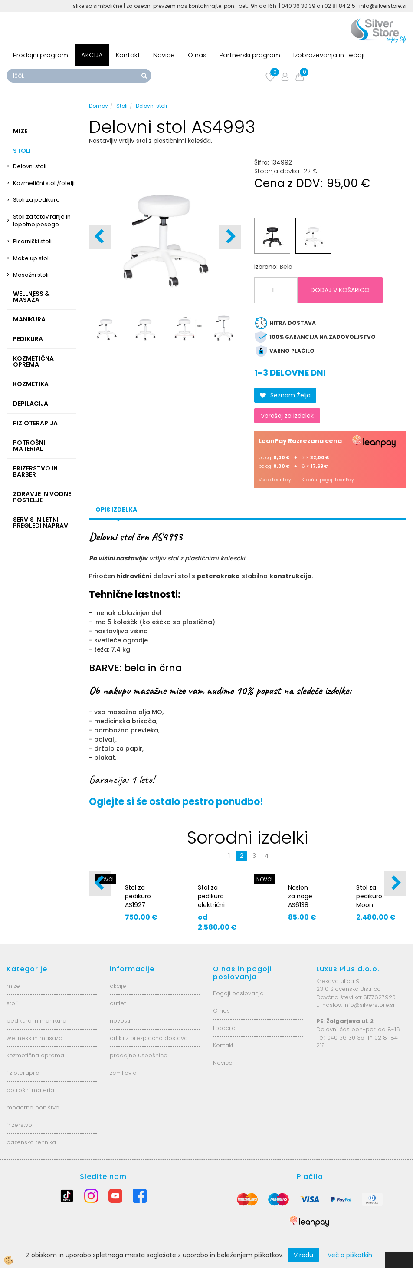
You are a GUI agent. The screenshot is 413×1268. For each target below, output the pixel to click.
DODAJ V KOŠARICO (340, 290)
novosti (120, 1020)
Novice (164, 55)
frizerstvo (19, 1125)
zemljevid (123, 1073)
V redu (303, 1255)
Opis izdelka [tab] (116, 509)
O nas (197, 55)
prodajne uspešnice (138, 1055)
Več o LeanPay (275, 479)
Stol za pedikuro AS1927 (138, 896)
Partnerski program (250, 55)
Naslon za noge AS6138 (300, 896)
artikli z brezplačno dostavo (149, 1038)
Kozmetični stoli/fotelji (44, 183)
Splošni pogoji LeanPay (327, 479)
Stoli (122, 105)
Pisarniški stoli (32, 241)
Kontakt (128, 55)
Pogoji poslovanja (238, 993)
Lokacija (224, 1028)
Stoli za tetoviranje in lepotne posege (42, 220)
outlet (118, 1003)
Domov (98, 105)
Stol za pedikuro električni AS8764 (211, 900)
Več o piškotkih (350, 1255)
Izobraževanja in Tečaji (328, 55)
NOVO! (264, 879)
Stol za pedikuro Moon (369, 896)
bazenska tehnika (31, 1142)
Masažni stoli (31, 275)
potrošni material (31, 1090)
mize (13, 986)
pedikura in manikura (36, 1020)
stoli (12, 1003)
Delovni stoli (29, 166)
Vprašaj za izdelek (287, 415)
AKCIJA (92, 55)
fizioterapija (23, 1073)
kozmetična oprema (35, 1055)
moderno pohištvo (33, 1107)
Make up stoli (31, 258)
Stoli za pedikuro (36, 199)
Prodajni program (40, 55)
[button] (230, 237)
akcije (118, 986)
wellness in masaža (34, 1038)
